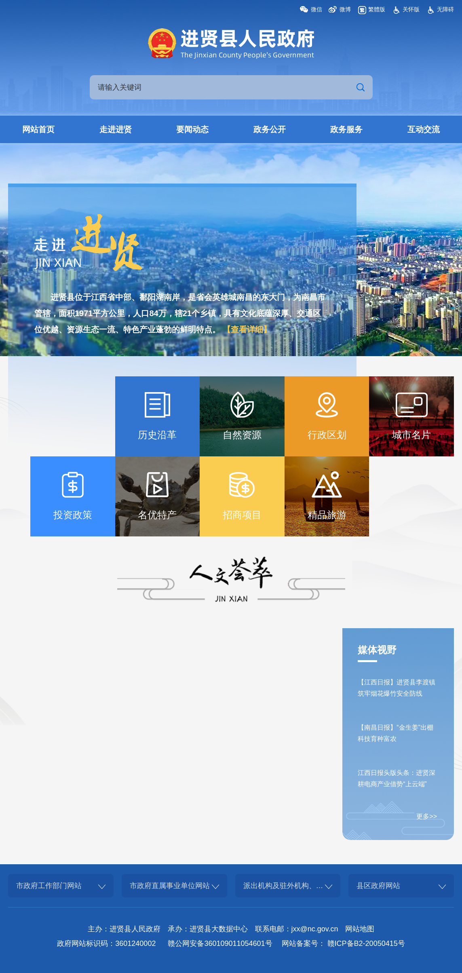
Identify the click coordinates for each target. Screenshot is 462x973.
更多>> (426, 816)
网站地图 (359, 929)
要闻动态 (192, 129)
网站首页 (38, 129)
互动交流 (423, 129)
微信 (316, 9)
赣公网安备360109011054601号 (220, 943)
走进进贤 (115, 129)
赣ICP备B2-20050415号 (366, 943)
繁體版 (376, 9)
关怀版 (411, 9)
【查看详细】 (247, 329)
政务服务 (346, 129)
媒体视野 (377, 649)
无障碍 (445, 9)
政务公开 (269, 129)
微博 (345, 9)
